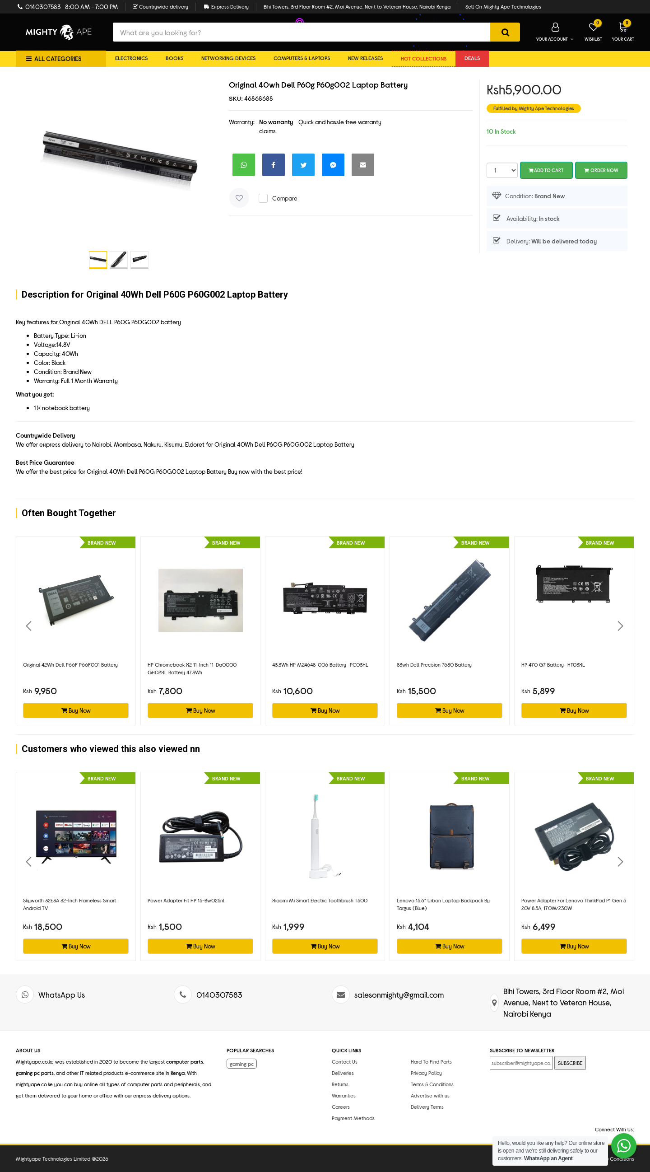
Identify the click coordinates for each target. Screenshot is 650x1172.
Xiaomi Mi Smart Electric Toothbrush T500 (319, 900)
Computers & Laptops (302, 58)
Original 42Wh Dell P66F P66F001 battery (70, 664)
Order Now (601, 170)
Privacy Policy (426, 1072)
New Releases (365, 58)
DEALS (472, 58)
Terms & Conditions (432, 1084)
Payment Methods (353, 1118)
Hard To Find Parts (431, 1061)
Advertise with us (430, 1095)
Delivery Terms (427, 1106)
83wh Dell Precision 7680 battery (434, 664)
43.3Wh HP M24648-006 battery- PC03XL (320, 664)
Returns (340, 1084)
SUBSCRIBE (570, 1063)
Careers (341, 1106)
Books (174, 58)
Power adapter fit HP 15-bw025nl (186, 900)
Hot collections (423, 58)
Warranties (344, 1095)
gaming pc (242, 1063)
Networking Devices (228, 58)
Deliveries (343, 1072)
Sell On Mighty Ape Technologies (503, 6)
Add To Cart (546, 170)
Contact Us (345, 1061)
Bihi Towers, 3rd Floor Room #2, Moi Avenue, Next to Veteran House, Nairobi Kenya (357, 6)
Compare (284, 198)
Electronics (131, 58)
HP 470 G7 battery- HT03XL (553, 664)
